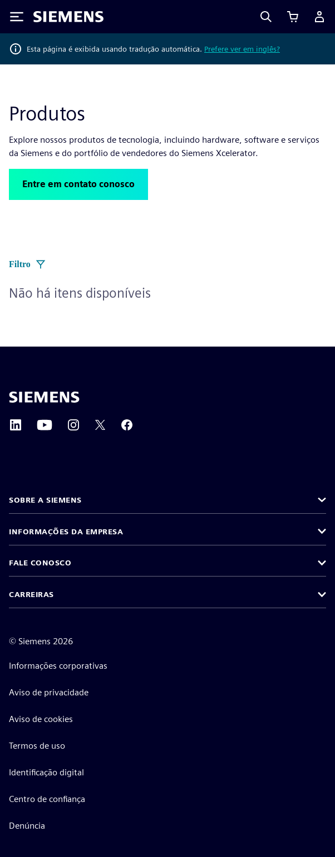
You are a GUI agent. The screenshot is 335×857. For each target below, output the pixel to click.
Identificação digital (46, 772)
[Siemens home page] (44, 397)
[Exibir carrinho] (293, 17)
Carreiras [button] (31, 594)
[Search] (266, 17)
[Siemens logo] (68, 16)
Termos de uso (37, 745)
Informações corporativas (58, 665)
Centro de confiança (47, 799)
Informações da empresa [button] (66, 531)
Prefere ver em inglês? (242, 48)
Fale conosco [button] (40, 562)
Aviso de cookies (41, 719)
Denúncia (27, 825)
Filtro (27, 264)
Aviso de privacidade (48, 692)
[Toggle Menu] (16, 16)
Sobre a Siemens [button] (45, 499)
